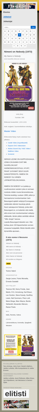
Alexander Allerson (20, 304)
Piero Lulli (26, 298)
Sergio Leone (11, 278)
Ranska (13, 315)
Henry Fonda (20, 289)
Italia (7, 315)
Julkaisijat (7, 21)
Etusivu (6, 12)
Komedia (20, 322)
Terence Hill (10, 289)
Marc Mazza (20, 301)
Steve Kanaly (20, 295)
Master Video (10, 131)
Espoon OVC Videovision (17, 146)
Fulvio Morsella (22, 278)
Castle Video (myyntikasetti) (17, 143)
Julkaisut (7, 17)
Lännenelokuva (11, 322)
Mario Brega (10, 301)
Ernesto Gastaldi (12, 281)
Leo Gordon (10, 295)
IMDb (8, 263)
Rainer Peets (11, 307)
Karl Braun (28, 292)
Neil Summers (16, 298)
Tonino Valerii (11, 271)
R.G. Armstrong (17, 292)
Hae (33, 27)
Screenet (11, 154)
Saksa (18, 315)
